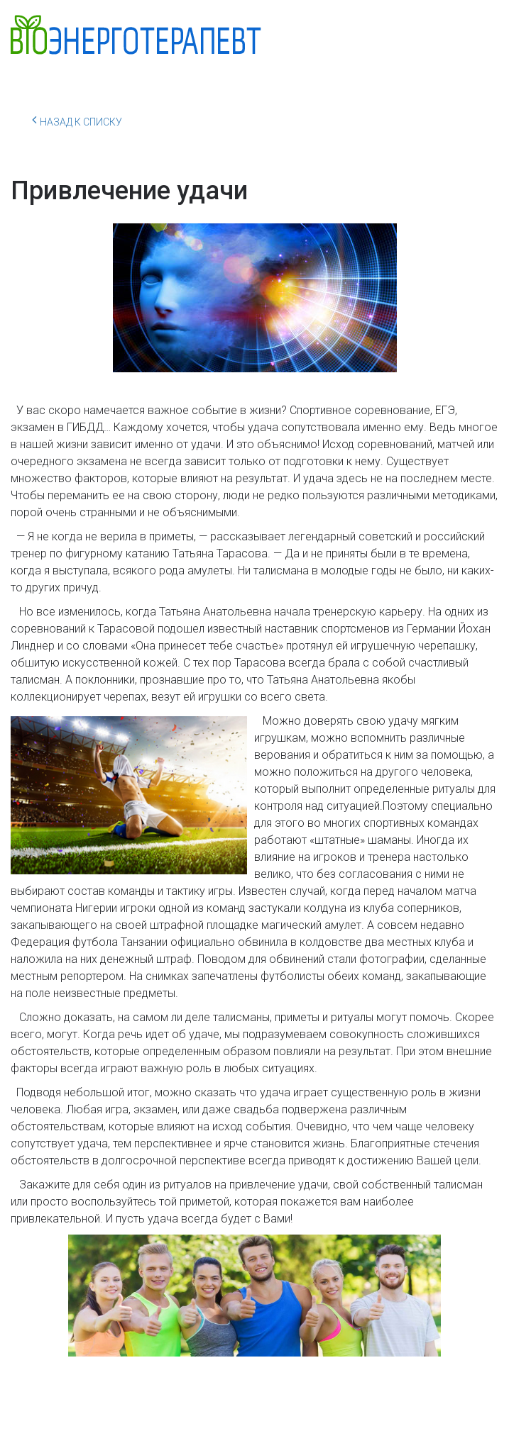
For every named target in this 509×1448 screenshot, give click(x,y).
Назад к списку (77, 120)
